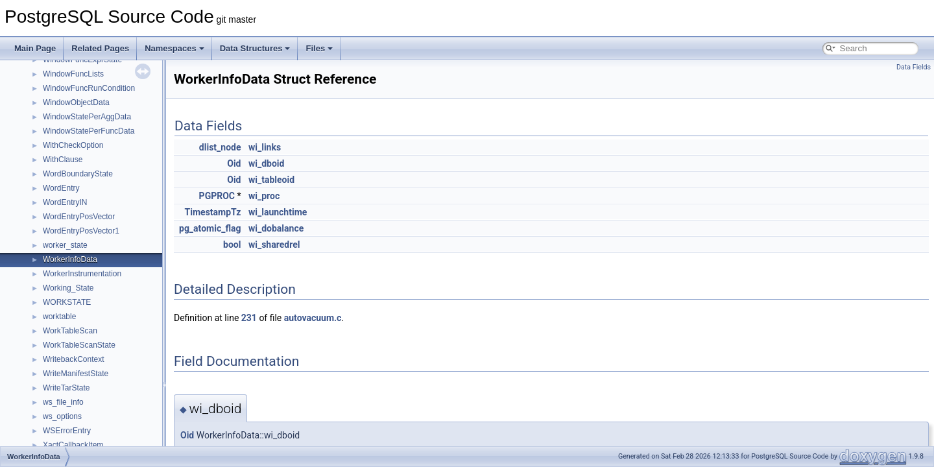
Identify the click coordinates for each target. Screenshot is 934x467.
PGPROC (217, 196)
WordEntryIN (65, 202)
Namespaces (174, 48)
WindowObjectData (76, 102)
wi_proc (264, 196)
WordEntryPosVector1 (81, 230)
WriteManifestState (75, 373)
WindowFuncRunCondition (89, 88)
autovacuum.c (313, 318)
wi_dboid (266, 163)
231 (249, 318)
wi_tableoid (271, 179)
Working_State (68, 288)
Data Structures (255, 48)
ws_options (62, 416)
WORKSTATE (67, 302)
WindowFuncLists (73, 73)
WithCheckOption (73, 145)
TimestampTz (213, 212)
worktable (59, 316)
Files (319, 48)
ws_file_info (63, 402)
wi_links (264, 147)
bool (232, 244)
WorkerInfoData (70, 259)
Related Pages (100, 48)
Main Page (35, 48)
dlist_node (220, 147)
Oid (234, 163)
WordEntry (61, 188)
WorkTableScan (70, 330)
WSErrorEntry (67, 430)
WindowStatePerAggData (87, 116)
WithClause (62, 159)
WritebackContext (73, 359)
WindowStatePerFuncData (88, 131)
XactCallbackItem (73, 444)
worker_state (65, 245)
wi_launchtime (277, 212)
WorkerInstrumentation (82, 273)
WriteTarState (66, 387)
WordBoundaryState (78, 173)
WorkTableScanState (79, 345)
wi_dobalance (276, 228)
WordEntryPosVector (79, 216)
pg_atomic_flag (210, 228)
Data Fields (913, 67)
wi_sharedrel (274, 244)
